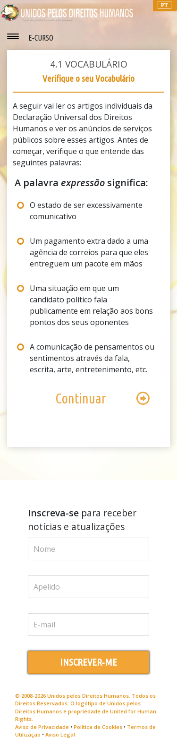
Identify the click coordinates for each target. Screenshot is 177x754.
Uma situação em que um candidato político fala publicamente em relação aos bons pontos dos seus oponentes (91, 305)
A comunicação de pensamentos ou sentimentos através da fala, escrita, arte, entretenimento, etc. (92, 358)
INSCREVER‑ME (89, 662)
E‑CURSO (40, 38)
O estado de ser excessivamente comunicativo (86, 211)
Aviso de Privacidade (42, 726)
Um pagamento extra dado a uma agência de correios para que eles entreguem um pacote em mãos (89, 252)
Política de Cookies (98, 726)
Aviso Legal (60, 734)
